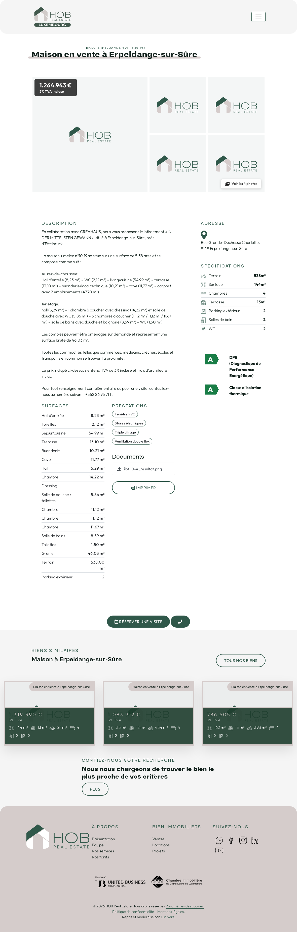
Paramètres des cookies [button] (185, 906)
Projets (158, 850)
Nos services (103, 850)
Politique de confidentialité (133, 911)
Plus (95, 789)
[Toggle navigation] (258, 17)
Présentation (103, 838)
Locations (161, 844)
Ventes (158, 838)
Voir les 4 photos (241, 183)
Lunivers (167, 917)
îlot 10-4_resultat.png (139, 468)
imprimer (143, 487)
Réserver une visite (138, 621)
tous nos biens (240, 660)
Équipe (98, 844)
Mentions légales (170, 911)
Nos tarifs (100, 856)
